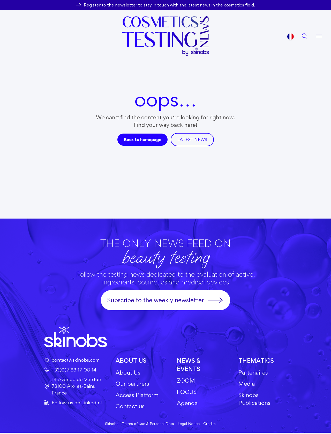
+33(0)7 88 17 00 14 (68, 370)
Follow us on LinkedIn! (71, 403)
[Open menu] (319, 36)
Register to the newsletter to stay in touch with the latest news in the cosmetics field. (169, 4)
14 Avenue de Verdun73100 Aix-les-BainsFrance (71, 387)
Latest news (193, 139)
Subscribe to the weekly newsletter (165, 300)
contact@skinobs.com (70, 360)
